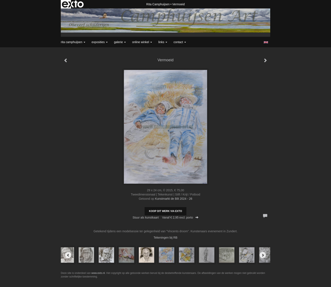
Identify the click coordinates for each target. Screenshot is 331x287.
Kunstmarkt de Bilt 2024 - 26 (173, 198)
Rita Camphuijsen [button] (73, 42)
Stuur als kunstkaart (165, 217)
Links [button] (162, 42)
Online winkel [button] (142, 42)
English (265, 42)
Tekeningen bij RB (166, 237)
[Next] (263, 255)
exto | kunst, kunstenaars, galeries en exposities (73, 4)
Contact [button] (180, 42)
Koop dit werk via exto (165, 211)
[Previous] (68, 255)
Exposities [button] (100, 42)
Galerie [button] (120, 42)
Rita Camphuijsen (158, 4)
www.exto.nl (98, 273)
